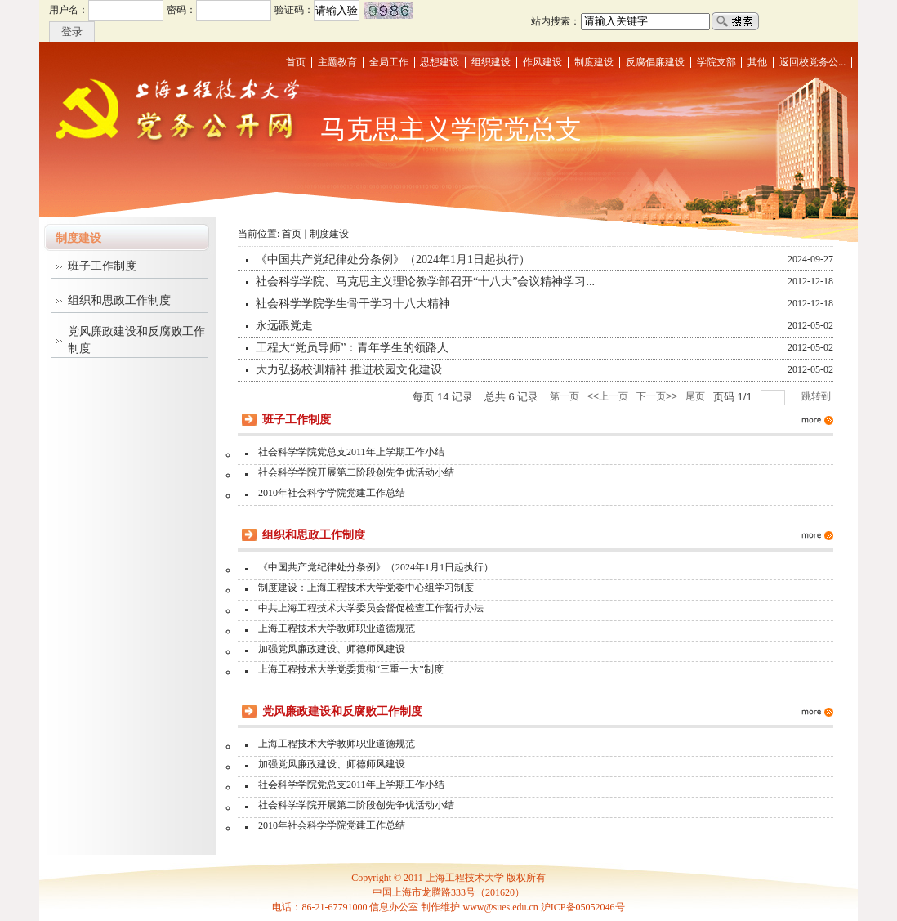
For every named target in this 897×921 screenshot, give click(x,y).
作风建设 (542, 62)
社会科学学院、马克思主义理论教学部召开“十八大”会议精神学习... (425, 281)
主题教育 (337, 62)
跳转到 (817, 396)
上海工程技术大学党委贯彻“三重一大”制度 (351, 669)
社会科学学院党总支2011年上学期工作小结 (351, 452)
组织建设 (491, 62)
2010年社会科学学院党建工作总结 (331, 493)
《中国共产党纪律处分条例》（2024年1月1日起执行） (393, 259)
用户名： (68, 10)
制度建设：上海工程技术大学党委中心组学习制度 (366, 587)
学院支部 (716, 62)
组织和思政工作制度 (119, 300)
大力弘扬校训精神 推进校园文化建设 (349, 370)
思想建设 (439, 62)
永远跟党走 (284, 326)
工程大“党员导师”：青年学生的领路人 (352, 348)
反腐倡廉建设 (655, 62)
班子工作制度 (102, 266)
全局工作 (388, 62)
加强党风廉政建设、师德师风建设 (331, 649)
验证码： (294, 10)
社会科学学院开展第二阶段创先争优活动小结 (356, 472)
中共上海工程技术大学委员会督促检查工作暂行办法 (371, 608)
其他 (757, 62)
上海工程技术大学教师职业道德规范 (336, 628)
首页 (296, 62)
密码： (181, 10)
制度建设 (594, 62)
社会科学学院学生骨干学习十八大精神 (353, 303)
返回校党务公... (812, 62)
